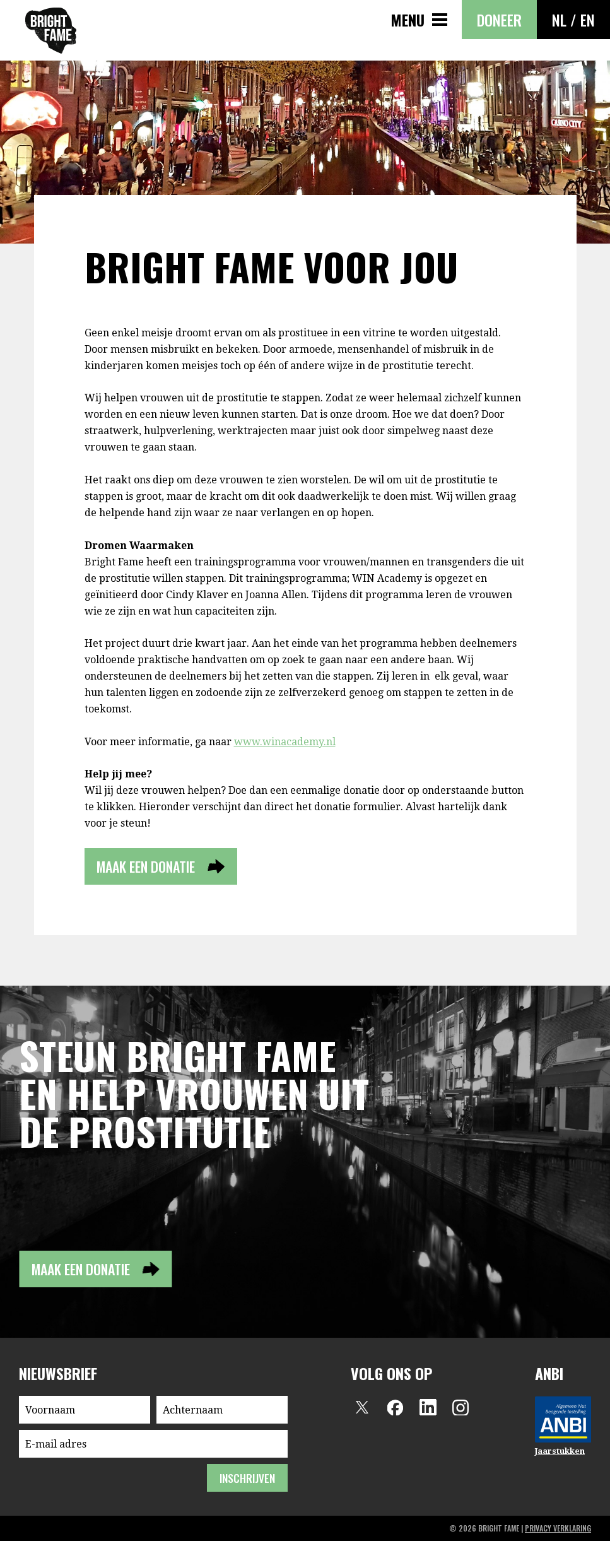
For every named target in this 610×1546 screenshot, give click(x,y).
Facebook (395, 1412)
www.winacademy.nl (285, 742)
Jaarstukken (560, 1456)
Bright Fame (50, 31)
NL (559, 19)
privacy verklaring (558, 1533)
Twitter (362, 1412)
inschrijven (245, 1483)
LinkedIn (427, 1412)
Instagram (460, 1412)
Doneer (499, 19)
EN (587, 19)
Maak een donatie (154, 867)
